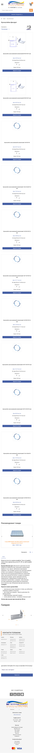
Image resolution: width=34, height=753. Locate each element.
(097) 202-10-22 (13, 640)
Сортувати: (4, 27)
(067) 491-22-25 (22, 644)
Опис (3, 556)
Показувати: (24, 552)
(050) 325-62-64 (4, 639)
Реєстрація (17, 741)
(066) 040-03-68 (17, 714)
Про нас (17, 733)
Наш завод (17, 730)
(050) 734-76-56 (13, 651)
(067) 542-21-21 (4, 658)
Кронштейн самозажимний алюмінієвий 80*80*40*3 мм (17, 98)
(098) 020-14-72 (22, 651)
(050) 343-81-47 (13, 646)
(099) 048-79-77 (4, 644)
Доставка (17, 731)
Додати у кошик (17, 70)
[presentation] (17, 681)
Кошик (17, 744)
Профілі (4, 18)
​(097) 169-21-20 (4, 651)
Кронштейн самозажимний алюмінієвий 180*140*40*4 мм (17, 364)
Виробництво (17, 728)
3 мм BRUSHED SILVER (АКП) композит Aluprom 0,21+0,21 (17, 542)
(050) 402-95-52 (13, 639)
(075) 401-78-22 (22, 646)
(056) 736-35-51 (22, 640)
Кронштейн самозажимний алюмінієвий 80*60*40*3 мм (17, 53)
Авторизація (17, 742)
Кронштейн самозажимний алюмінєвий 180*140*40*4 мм (17, 409)
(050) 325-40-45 (22, 639)
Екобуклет (17, 736)
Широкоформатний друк (17, 727)
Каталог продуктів (17, 14)
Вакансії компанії (17, 734)
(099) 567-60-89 (13, 644)
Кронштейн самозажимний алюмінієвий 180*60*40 (17, 142)
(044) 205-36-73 (13, 647)
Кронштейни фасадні (10, 18)
